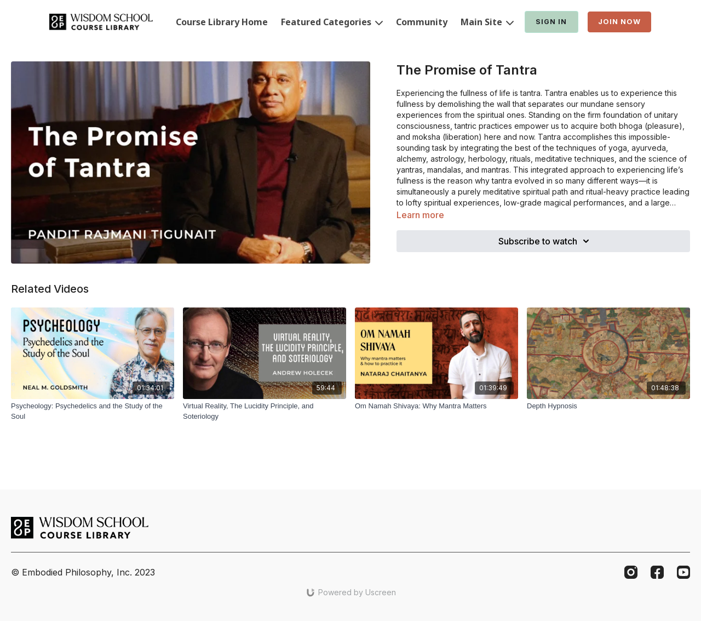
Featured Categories (332, 22)
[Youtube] (683, 572)
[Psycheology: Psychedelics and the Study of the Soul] (92, 411)
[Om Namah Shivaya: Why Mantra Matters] (436, 406)
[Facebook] (657, 572)
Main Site (487, 22)
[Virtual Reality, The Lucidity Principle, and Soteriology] (264, 411)
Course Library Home (222, 22)
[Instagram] (630, 572)
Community (421, 22)
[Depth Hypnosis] (608, 406)
